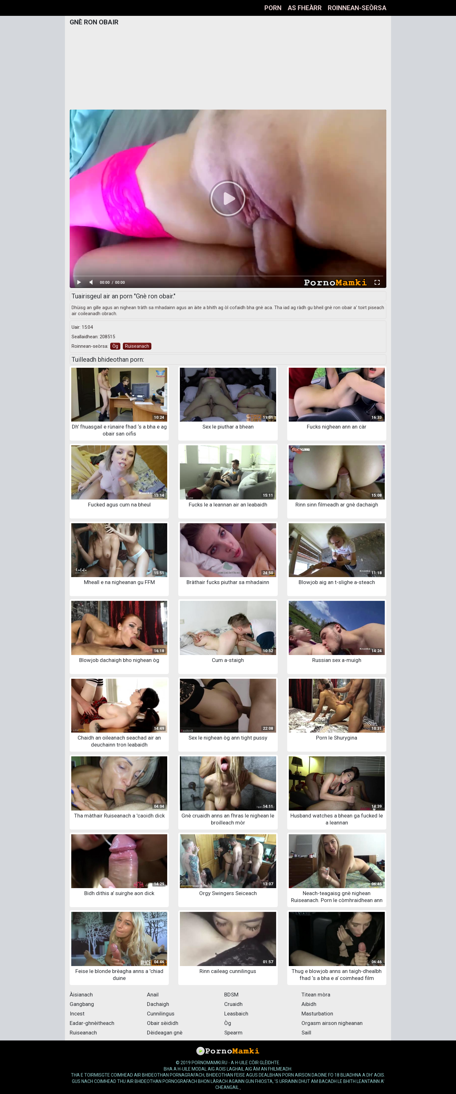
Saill (306, 1032)
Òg (115, 346)
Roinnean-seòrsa (357, 8)
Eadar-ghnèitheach (92, 1023)
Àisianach (81, 994)
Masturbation (317, 1013)
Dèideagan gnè (164, 1032)
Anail (153, 994)
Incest (77, 1013)
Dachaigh (158, 1004)
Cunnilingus (160, 1013)
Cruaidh (233, 1004)
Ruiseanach (137, 346)
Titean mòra (315, 994)
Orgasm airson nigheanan (332, 1023)
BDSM (231, 994)
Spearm (233, 1032)
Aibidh (308, 1004)
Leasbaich (236, 1013)
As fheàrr (305, 8)
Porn (273, 8)
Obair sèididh (162, 1023)
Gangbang (82, 1004)
